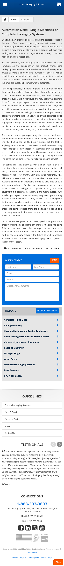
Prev (53, 444)
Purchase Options (12, 419)
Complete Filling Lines (31, 319)
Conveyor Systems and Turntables (31, 342)
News (7, 426)
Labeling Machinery (31, 347)
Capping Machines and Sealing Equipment (31, 331)
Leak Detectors (31, 370)
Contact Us (9, 433)
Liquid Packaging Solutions (32, 4)
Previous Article (33, 248)
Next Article (52, 248)
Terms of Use (32, 552)
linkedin (28, 528)
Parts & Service (11, 412)
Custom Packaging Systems (17, 405)
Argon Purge (31, 359)
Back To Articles (12, 248)
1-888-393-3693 (59, 4)
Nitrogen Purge (31, 353)
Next (59, 444)
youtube (42, 528)
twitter (35, 528)
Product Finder (47, 310)
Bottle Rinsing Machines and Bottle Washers (31, 336)
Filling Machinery (31, 325)
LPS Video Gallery (31, 375)
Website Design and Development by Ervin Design (32, 557)
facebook (21, 528)
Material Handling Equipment (31, 364)
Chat (58, 562)
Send (54, 260)
